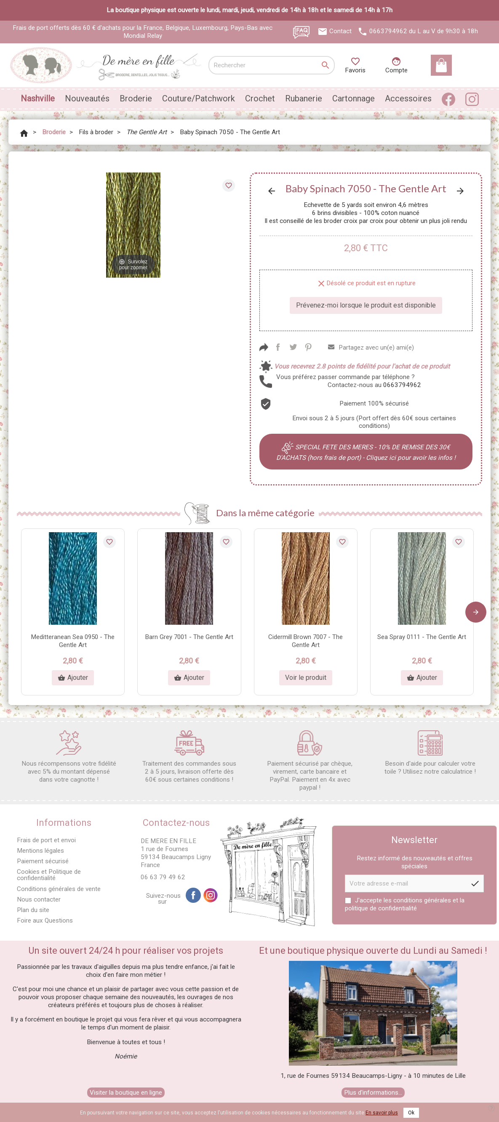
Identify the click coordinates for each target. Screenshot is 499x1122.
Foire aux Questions (45, 920)
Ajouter (73, 678)
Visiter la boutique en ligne (126, 1092)
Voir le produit (305, 678)
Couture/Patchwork (198, 98)
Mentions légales (40, 850)
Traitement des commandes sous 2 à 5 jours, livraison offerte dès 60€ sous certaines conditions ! (189, 756)
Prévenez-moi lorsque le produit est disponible (366, 305)
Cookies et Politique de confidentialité (49, 875)
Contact (340, 31)
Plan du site (33, 910)
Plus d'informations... (373, 1092)
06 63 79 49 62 (163, 877)
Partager (278, 347)
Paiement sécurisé (43, 861)
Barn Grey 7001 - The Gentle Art (189, 637)
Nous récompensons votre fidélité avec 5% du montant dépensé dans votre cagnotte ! (68, 756)
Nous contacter (39, 899)
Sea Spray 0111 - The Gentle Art (421, 637)
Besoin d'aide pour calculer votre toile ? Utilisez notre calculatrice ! (430, 752)
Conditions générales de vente (59, 889)
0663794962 (388, 31)
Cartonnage (353, 98)
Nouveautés (87, 98)
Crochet (260, 98)
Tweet (293, 347)
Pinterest (308, 347)
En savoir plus (382, 1113)
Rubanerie (303, 98)
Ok (411, 1113)
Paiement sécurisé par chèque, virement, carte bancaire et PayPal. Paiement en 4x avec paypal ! (309, 760)
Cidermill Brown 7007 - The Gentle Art (305, 641)
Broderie (136, 98)
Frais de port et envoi (46, 840)
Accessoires (408, 98)
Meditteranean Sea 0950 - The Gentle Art (73, 641)
